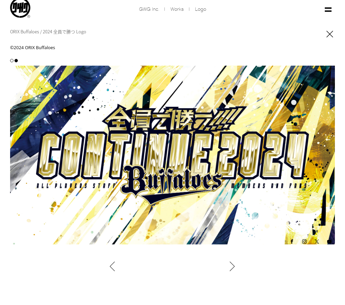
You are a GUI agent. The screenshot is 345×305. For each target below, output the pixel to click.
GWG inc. (149, 9)
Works (177, 9)
